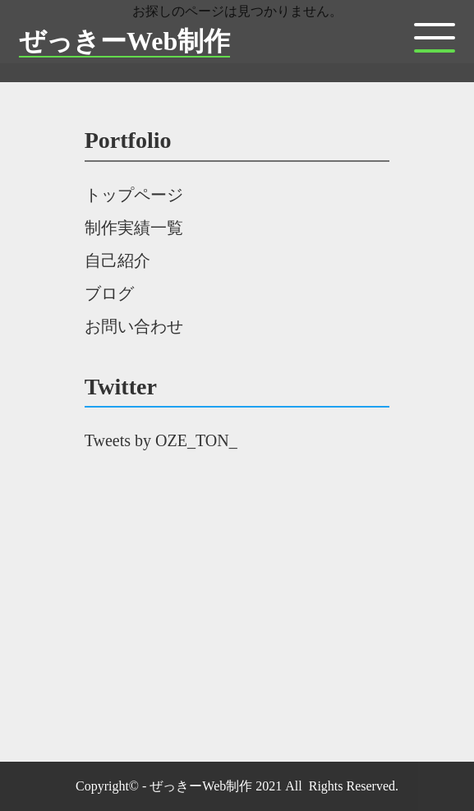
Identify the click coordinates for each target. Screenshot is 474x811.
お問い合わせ (134, 326)
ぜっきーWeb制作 (124, 41)
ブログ (109, 293)
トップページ (134, 195)
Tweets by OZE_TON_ (161, 440)
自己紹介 (117, 260)
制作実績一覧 (134, 228)
